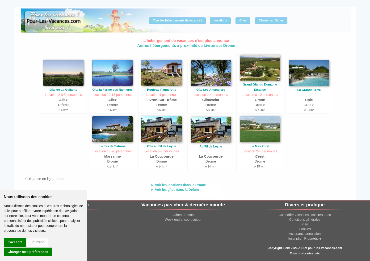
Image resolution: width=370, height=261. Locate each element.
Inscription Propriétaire (304, 238)
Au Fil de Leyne (210, 146)
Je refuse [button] (38, 242)
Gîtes (242, 20)
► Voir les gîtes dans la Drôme (175, 190)
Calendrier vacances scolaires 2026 (305, 215)
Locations (220, 20)
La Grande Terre (309, 90)
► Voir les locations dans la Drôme (178, 185)
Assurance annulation (305, 234)
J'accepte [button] (15, 242)
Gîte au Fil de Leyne (161, 146)
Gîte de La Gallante (63, 89)
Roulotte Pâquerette (161, 89)
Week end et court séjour (183, 219)
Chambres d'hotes (271, 20)
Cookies (305, 229)
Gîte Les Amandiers (210, 89)
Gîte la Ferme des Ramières (112, 89)
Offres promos (183, 215)
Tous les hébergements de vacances (177, 20)
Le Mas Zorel (260, 146)
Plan (305, 224)
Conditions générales (304, 219)
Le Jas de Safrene (112, 146)
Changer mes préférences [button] (28, 252)
